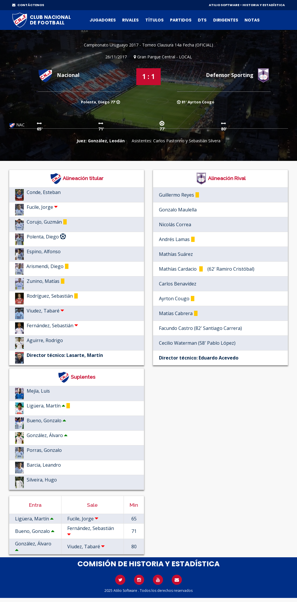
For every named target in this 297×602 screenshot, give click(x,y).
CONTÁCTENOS (28, 5)
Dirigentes (225, 20)
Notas (252, 20)
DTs (202, 20)
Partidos (180, 20)
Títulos (154, 20)
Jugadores (103, 20)
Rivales (130, 20)
